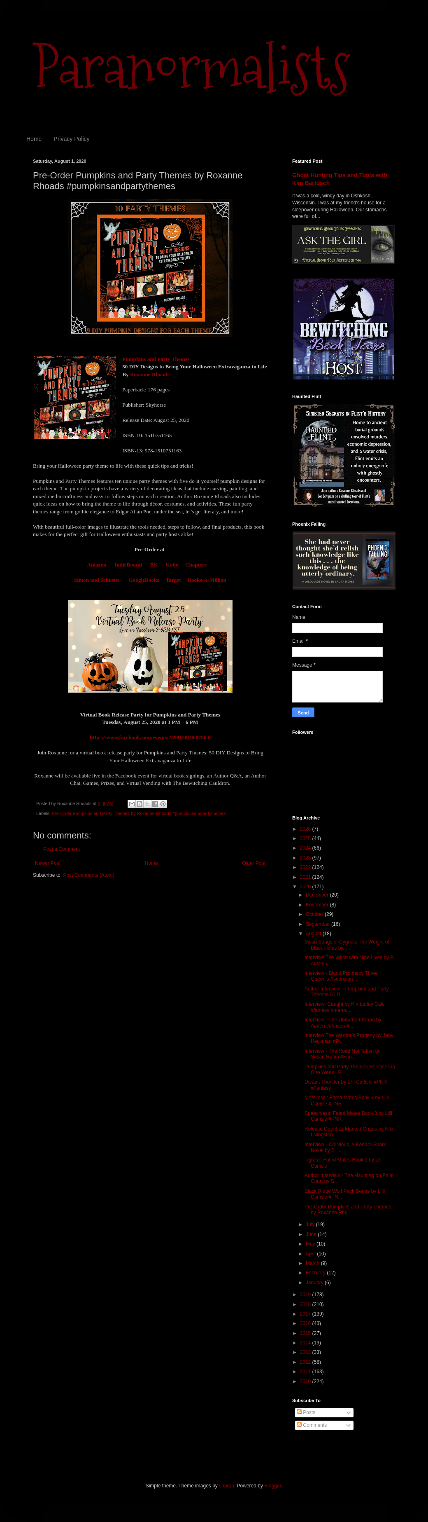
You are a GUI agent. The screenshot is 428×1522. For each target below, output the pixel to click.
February (316, 1273)
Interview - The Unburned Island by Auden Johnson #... (343, 1022)
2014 (306, 1343)
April (311, 1254)
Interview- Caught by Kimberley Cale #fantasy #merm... (345, 1007)
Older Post (253, 863)
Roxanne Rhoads (149, 374)
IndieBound (128, 565)
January (315, 1283)
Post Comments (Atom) (88, 875)
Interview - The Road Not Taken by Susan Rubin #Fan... (342, 1054)
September (318, 924)
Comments (312, 1425)
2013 (306, 1352)
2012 (306, 1362)
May (311, 1244)
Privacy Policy (71, 139)
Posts (306, 1412)
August (314, 934)
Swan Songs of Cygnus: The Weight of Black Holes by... (347, 945)
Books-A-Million (207, 580)
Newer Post (47, 863)
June (312, 1234)
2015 (306, 1333)
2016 (306, 1323)
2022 (306, 867)
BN (154, 565)
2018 (306, 1304)
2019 (306, 1294)
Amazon (96, 565)
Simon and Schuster (98, 580)
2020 (306, 887)
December (318, 895)
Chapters (196, 565)
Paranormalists (191, 67)
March (313, 1263)
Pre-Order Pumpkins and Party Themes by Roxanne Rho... (348, 1209)
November (318, 905)
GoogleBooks (143, 580)
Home (34, 139)
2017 (306, 1314)
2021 (306, 877)
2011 (306, 1371)
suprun (226, 1486)
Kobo (172, 565)
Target (173, 580)
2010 (306, 1381)
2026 (306, 829)
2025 (306, 838)
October (315, 914)
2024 (306, 848)
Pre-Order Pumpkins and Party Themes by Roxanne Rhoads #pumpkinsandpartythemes (139, 813)
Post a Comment (61, 849)
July (311, 1224)
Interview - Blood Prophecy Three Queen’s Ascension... (341, 976)
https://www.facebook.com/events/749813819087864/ (150, 737)
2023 (306, 858)
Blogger (272, 1486)
